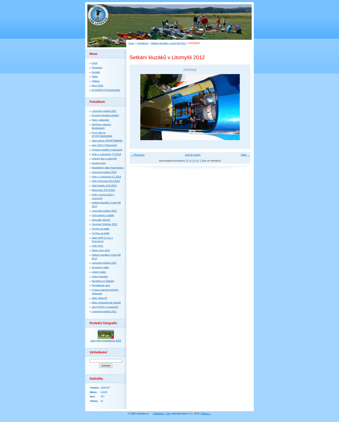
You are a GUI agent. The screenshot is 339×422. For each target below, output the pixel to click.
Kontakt (96, 72)
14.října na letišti (100, 233)
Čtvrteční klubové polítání (105, 115)
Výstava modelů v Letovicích (107, 149)
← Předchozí (138, 155)
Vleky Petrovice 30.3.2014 (106, 181)
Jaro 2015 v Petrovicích (104, 145)
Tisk (168, 413)
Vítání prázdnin (100, 276)
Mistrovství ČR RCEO (103, 190)
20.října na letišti (100, 228)
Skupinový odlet (100, 267)
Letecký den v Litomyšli (104, 158)
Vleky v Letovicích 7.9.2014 (106, 154)
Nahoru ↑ (206, 413)
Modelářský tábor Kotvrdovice (107, 167)
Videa (95, 76)
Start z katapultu (100, 120)
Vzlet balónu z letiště (103, 215)
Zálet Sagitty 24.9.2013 (104, 185)
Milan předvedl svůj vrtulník (106, 302)
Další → (245, 155)
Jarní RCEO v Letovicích (105, 307)
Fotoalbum (142, 43)
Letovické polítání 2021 (104, 111)
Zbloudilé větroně (101, 220)
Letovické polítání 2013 (104, 210)
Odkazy (96, 81)
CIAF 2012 (97, 245)
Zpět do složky (192, 155)
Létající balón (99, 272)
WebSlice (159, 413)
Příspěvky (97, 67)
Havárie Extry (99, 163)
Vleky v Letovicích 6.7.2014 (106, 176)
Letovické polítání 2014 (104, 172)
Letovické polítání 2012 (104, 263)
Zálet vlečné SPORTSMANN (107, 140)
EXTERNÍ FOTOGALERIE (106, 90)
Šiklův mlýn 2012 (101, 250)
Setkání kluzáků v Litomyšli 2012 (168, 43)
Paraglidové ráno (101, 285)
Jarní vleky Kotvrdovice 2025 (105, 340)
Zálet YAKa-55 (99, 298)
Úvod (131, 43)
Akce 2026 (97, 85)
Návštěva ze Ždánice (103, 281)
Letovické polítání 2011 (104, 311)
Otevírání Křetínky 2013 (104, 224)
